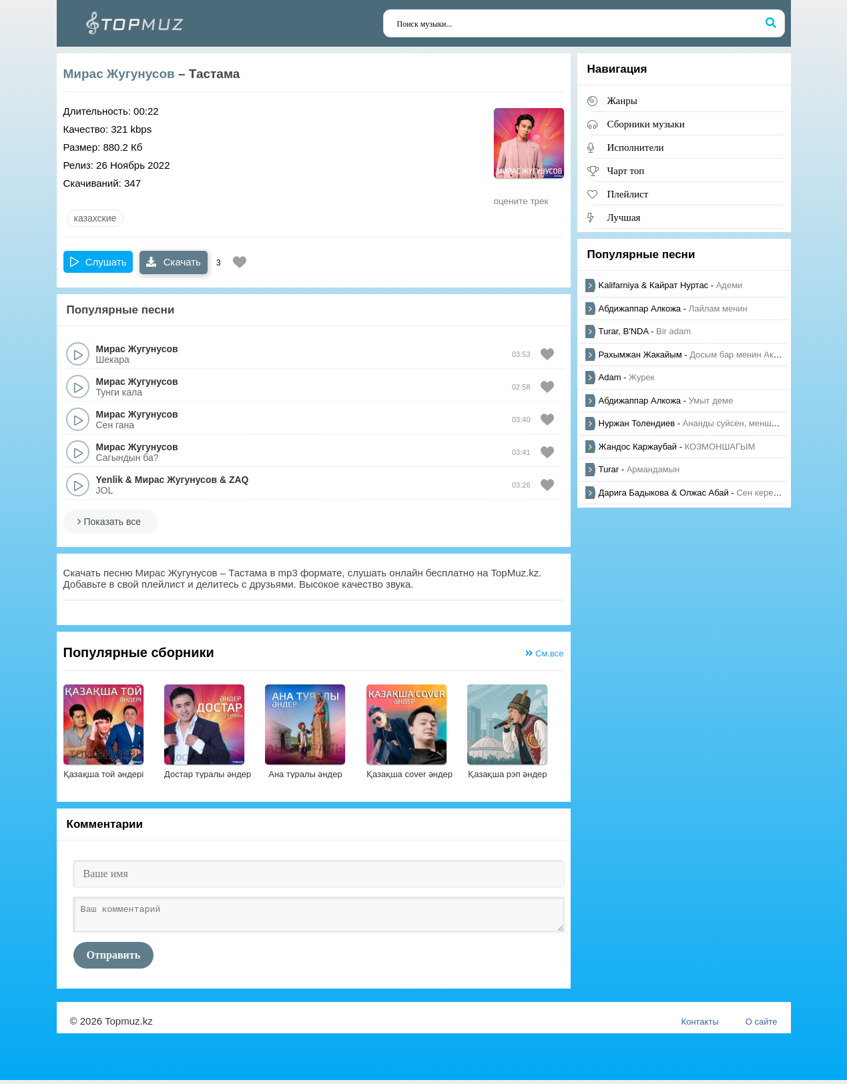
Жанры (622, 100)
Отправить (114, 959)
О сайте (762, 1026)
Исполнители (635, 147)
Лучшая (624, 217)
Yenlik (109, 479)
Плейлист (628, 194)
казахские (95, 218)
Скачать (173, 261)
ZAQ (239, 479)
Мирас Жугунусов (119, 74)
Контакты (700, 1026)
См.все (544, 653)
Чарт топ (626, 170)
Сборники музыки (646, 124)
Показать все (112, 521)
